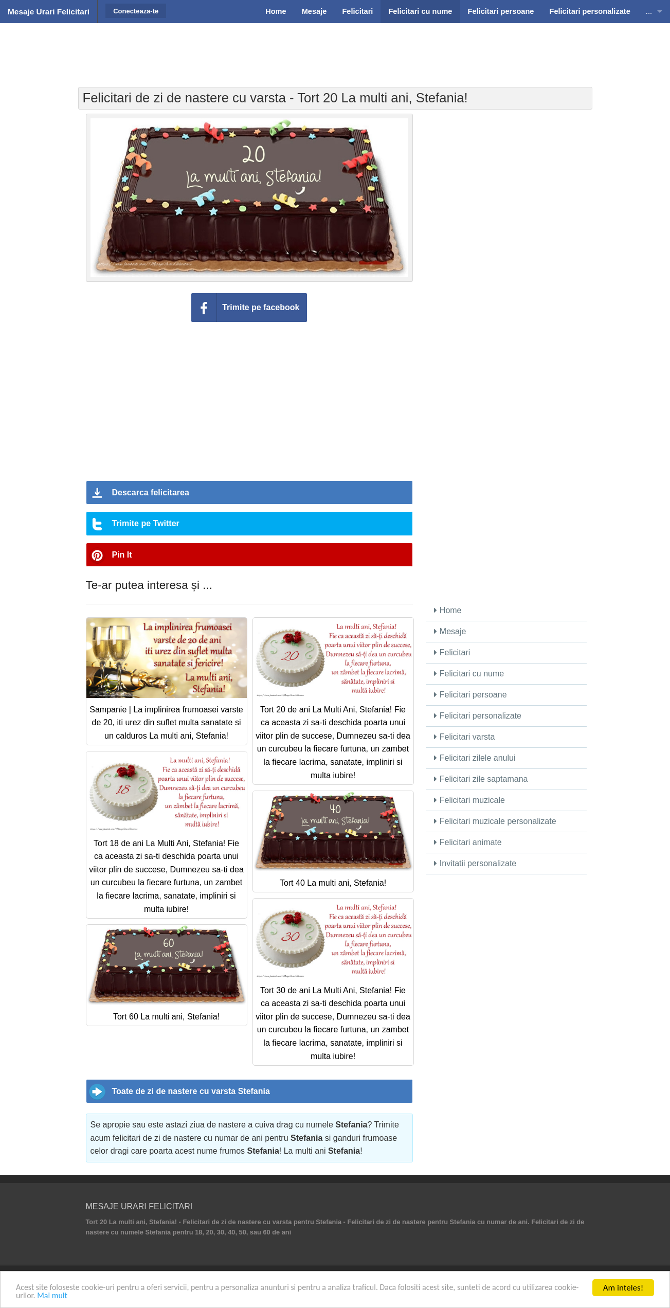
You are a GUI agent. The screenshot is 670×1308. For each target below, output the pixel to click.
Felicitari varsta (464, 736)
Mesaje (450, 631)
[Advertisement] (335, 49)
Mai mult (115, 1296)
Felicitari (452, 652)
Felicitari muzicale (469, 800)
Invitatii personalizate (475, 863)
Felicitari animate (467, 842)
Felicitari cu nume (469, 673)
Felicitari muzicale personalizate (495, 821)
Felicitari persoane (470, 694)
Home (447, 610)
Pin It (122, 554)
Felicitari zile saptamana (481, 779)
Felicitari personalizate (477, 715)
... (649, 11)
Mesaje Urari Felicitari (48, 11)
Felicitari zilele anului (474, 758)
